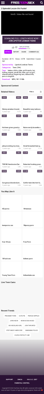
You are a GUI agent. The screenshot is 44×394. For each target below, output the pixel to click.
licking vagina (7, 72)
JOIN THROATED (30, 325)
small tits (17, 72)
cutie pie (22, 316)
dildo (15, 70)
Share (23, 52)
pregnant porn (10, 316)
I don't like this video (16, 47)
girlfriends (27, 70)
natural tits (29, 74)
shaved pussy (7, 74)
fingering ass (19, 74)
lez (33, 70)
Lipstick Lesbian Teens (24, 65)
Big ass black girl (15, 325)
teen (23, 72)
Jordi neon (14, 321)
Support (9, 379)
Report (16, 52)
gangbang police (31, 330)
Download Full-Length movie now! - (22, 39)
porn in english (8, 76)
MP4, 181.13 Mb (18, 79)
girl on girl (30, 72)
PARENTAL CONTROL (22, 383)
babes (10, 70)
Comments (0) (34, 52)
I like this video (13, 47)
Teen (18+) (17, 67)
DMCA (20, 379)
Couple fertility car (22, 335)
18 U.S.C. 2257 (32, 379)
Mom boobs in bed (27, 321)
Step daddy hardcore (14, 330)
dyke (20, 70)
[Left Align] (3, 2)
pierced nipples (33, 316)
